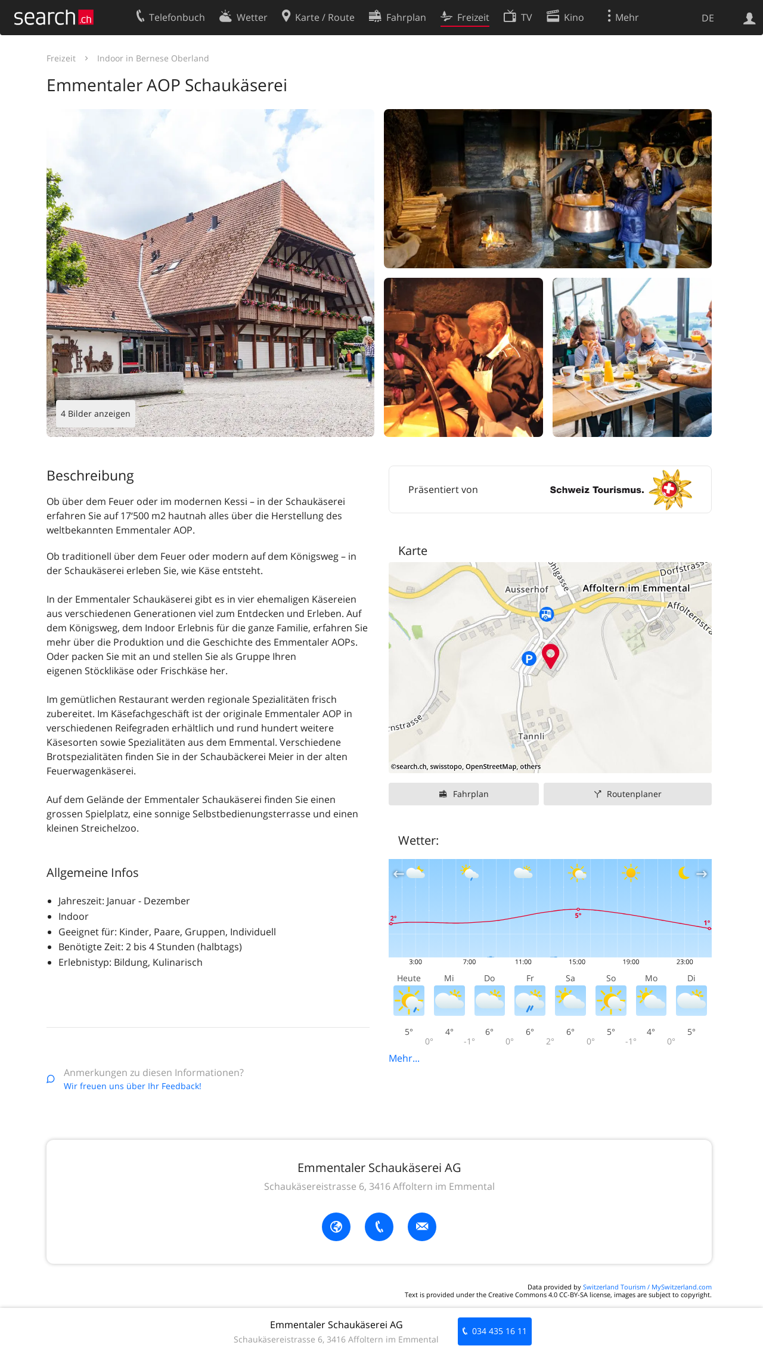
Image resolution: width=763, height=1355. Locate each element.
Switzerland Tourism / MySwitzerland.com (647, 1286)
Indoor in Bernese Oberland (153, 58)
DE (708, 17)
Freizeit (61, 58)
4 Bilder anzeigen (96, 413)
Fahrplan (471, 793)
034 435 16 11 (499, 1331)
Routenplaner (634, 793)
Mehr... (404, 1058)
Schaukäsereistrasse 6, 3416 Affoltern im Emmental (379, 1186)
